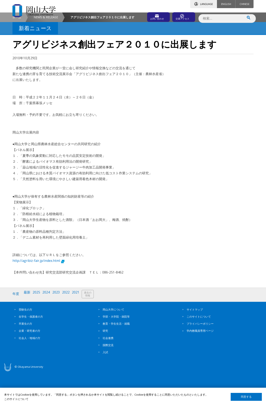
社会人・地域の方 (29, 372)
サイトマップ (195, 343)
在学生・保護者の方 (31, 350)
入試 (105, 386)
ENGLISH (226, 4)
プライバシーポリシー (200, 357)
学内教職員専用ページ (200, 364)
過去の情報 (92, 329)
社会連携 (108, 372)
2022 (69, 329)
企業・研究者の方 (29, 364)
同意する (246, 396)
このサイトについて (199, 350)
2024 (48, 329)
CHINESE (244, 4)
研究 (105, 364)
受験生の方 (25, 343)
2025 (38, 329)
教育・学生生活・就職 (116, 357)
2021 (79, 329)
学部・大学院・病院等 (116, 350)
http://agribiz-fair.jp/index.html (38, 295)
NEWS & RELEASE (46, 52)
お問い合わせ (144, 16)
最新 (28, 329)
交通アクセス (181, 16)
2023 (59, 329)
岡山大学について (113, 343)
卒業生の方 (25, 357)
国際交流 (108, 379)
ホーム (16, 52)
